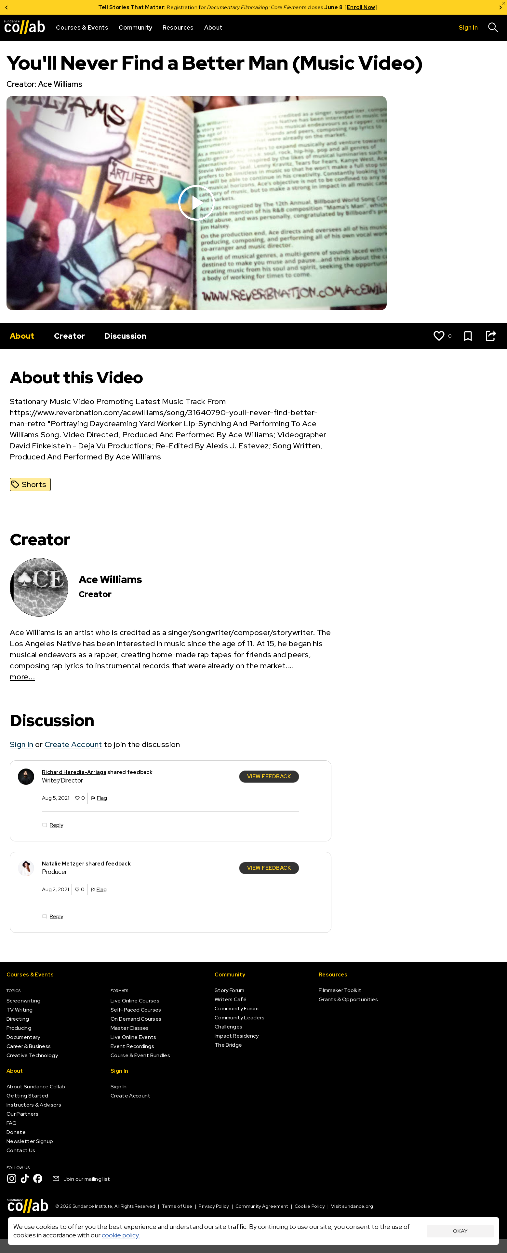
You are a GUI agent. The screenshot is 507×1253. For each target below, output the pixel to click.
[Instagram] (12, 1178)
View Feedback (269, 776)
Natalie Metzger (63, 863)
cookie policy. (121, 1235)
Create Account (73, 744)
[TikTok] (25, 1178)
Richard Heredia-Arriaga (74, 772)
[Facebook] (38, 1178)
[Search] (493, 28)
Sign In (21, 744)
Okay (460, 1231)
